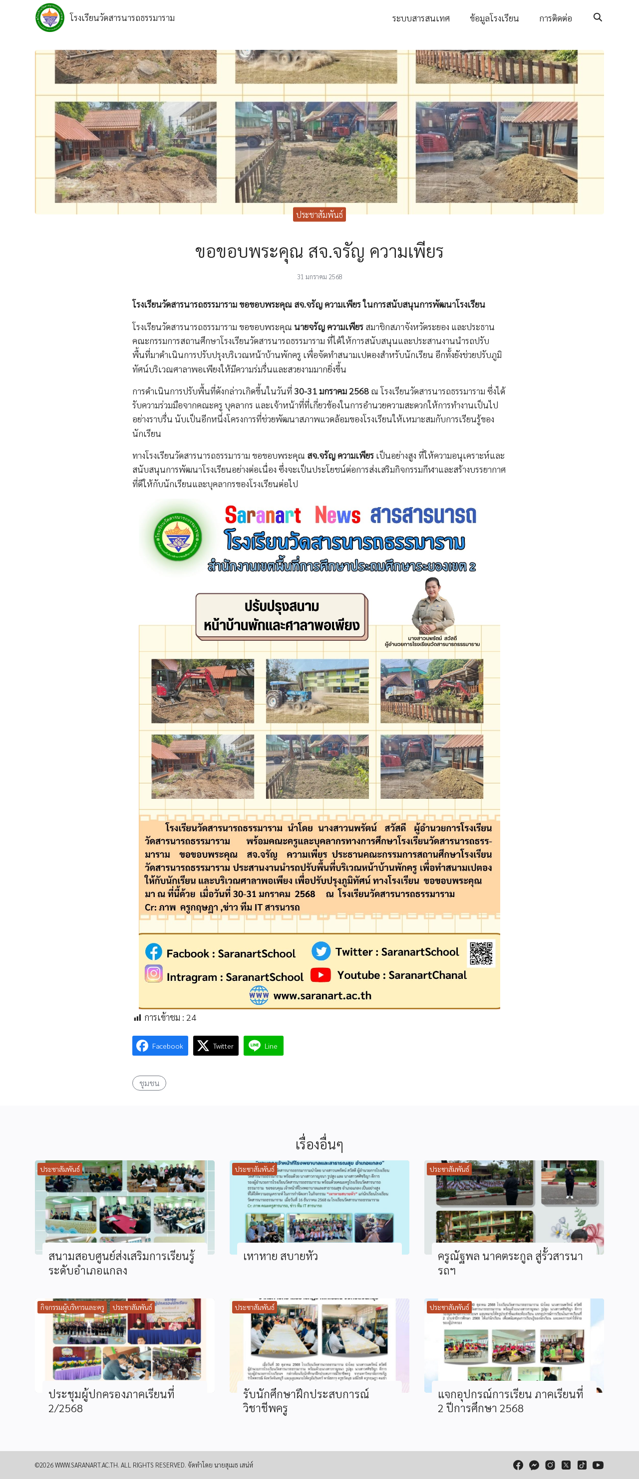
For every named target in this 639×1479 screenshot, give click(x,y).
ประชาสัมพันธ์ (319, 214)
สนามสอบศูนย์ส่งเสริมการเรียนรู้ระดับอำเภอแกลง (121, 1262)
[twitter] (566, 1465)
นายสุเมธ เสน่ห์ (233, 1465)
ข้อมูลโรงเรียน (494, 17)
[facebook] (518, 1465)
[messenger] (534, 1465)
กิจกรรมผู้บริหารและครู (72, 1306)
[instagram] (550, 1465)
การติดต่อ (555, 17)
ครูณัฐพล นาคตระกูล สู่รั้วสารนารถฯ (510, 1262)
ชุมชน (149, 1083)
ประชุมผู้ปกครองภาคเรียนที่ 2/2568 (111, 1400)
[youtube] (598, 1465)
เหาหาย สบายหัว (280, 1255)
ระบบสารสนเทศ (421, 17)
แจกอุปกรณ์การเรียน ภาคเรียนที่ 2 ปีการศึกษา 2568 (511, 1400)
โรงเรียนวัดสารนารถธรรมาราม (122, 17)
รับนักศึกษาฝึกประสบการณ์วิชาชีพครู (306, 1400)
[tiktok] (582, 1465)
